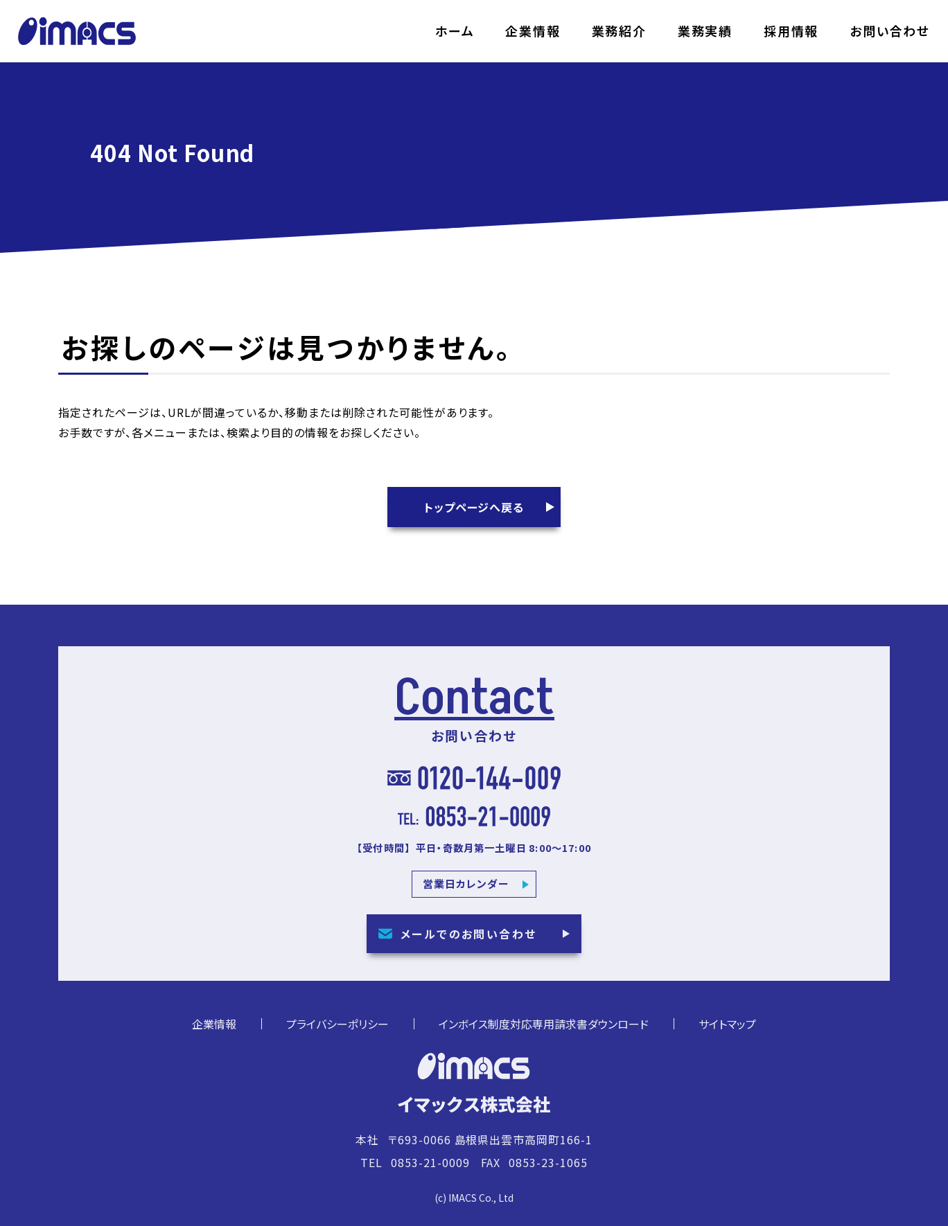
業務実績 (705, 31)
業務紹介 (619, 31)
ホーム (454, 31)
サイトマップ (727, 1032)
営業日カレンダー (466, 892)
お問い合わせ (890, 31)
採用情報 (791, 31)
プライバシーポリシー (337, 1032)
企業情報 (532, 31)
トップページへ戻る (474, 507)
